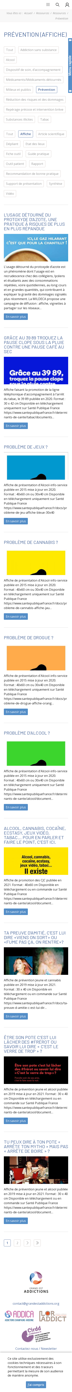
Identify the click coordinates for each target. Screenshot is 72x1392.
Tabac (44, 119)
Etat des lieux (35, 144)
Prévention (46, 90)
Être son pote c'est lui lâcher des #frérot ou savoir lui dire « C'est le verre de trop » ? (31, 1044)
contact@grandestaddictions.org (36, 1303)
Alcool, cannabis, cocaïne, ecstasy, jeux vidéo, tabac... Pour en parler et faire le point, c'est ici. (35, 835)
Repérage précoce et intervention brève (34, 109)
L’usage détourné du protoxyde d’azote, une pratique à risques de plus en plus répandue (34, 221)
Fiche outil (13, 154)
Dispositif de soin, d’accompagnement (33, 70)
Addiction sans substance (38, 50)
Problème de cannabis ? (31, 542)
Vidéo (10, 193)
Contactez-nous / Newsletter (36, 1349)
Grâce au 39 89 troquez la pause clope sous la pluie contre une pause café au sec (34, 344)
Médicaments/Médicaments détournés (33, 80)
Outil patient (15, 164)
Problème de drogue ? (28, 637)
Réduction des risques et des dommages (35, 99)
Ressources (42, 13)
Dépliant (12, 144)
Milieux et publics (18, 90)
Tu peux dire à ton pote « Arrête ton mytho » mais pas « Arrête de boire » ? (36, 1146)
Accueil (28, 13)
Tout (9, 50)
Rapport (37, 164)
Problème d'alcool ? (27, 733)
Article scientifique (51, 134)
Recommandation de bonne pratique (32, 174)
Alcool (10, 60)
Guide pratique (38, 154)
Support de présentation (24, 184)
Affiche (25, 134)
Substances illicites (19, 119)
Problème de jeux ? (26, 446)
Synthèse (55, 184)
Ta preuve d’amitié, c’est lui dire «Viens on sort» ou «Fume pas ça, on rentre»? (35, 937)
